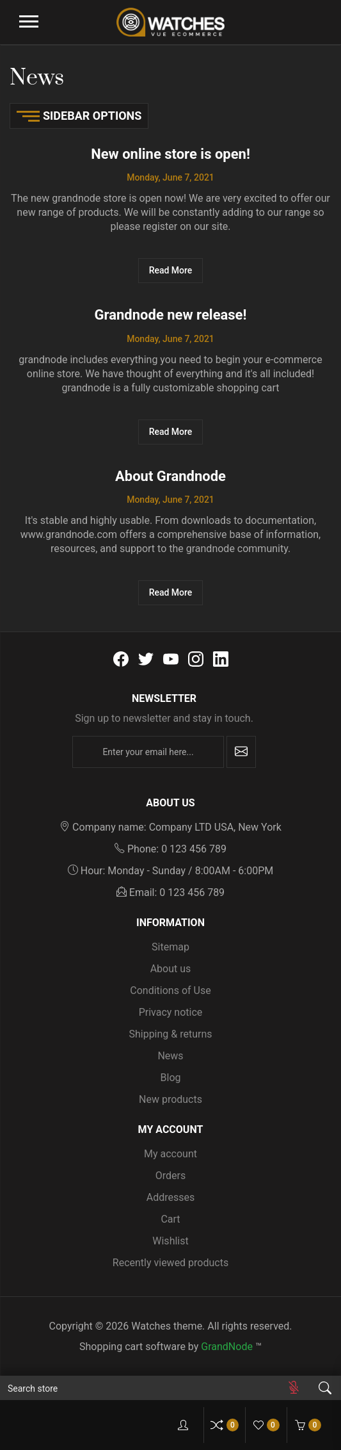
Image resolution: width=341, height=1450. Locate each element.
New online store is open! (170, 154)
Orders (170, 1175)
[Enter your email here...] (148, 752)
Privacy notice (171, 1012)
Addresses (171, 1197)
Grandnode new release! (171, 315)
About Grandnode (170, 476)
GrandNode (227, 1346)
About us (170, 969)
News (170, 1056)
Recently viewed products (170, 1263)
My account (170, 1154)
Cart (170, 1219)
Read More (171, 270)
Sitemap (170, 947)
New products (170, 1099)
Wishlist (170, 1241)
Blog (171, 1077)
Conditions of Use (170, 990)
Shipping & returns (170, 1034)
